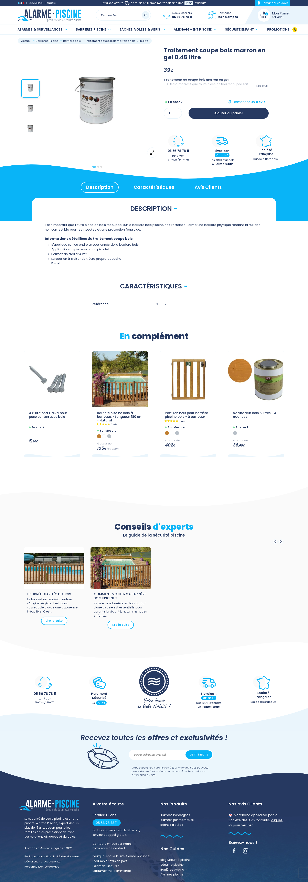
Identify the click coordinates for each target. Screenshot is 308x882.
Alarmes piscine (171, 874)
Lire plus (262, 86)
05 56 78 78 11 (178, 151)
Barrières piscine (172, 870)
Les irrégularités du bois (49, 594)
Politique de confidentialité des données (51, 856)
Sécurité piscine (172, 865)
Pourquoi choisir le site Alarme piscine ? (121, 856)
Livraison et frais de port (110, 861)
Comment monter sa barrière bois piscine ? (120, 596)
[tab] (94, 167)
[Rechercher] (123, 15)
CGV (69, 848)
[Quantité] (173, 113)
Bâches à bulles (171, 825)
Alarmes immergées (175, 815)
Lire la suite (54, 621)
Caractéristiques (154, 187)
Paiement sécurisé (106, 866)
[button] (30, 89)
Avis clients (208, 187)
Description (99, 187)
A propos (30, 848)
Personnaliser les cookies (41, 867)
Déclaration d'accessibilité (42, 861)
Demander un (273, 3)
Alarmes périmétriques (176, 820)
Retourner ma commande (112, 871)
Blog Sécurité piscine (175, 860)
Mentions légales (51, 848)
